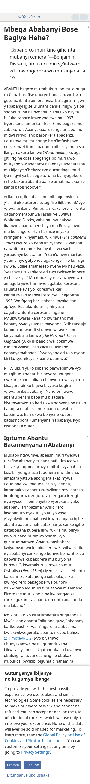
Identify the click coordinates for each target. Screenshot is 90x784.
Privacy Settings (35, 752)
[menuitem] (7, 6)
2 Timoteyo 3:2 (18, 638)
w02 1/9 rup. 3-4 (29, 17)
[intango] (7, 6)
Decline (32, 765)
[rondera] (84, 6)
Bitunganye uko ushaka (28, 775)
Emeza (13, 765)
